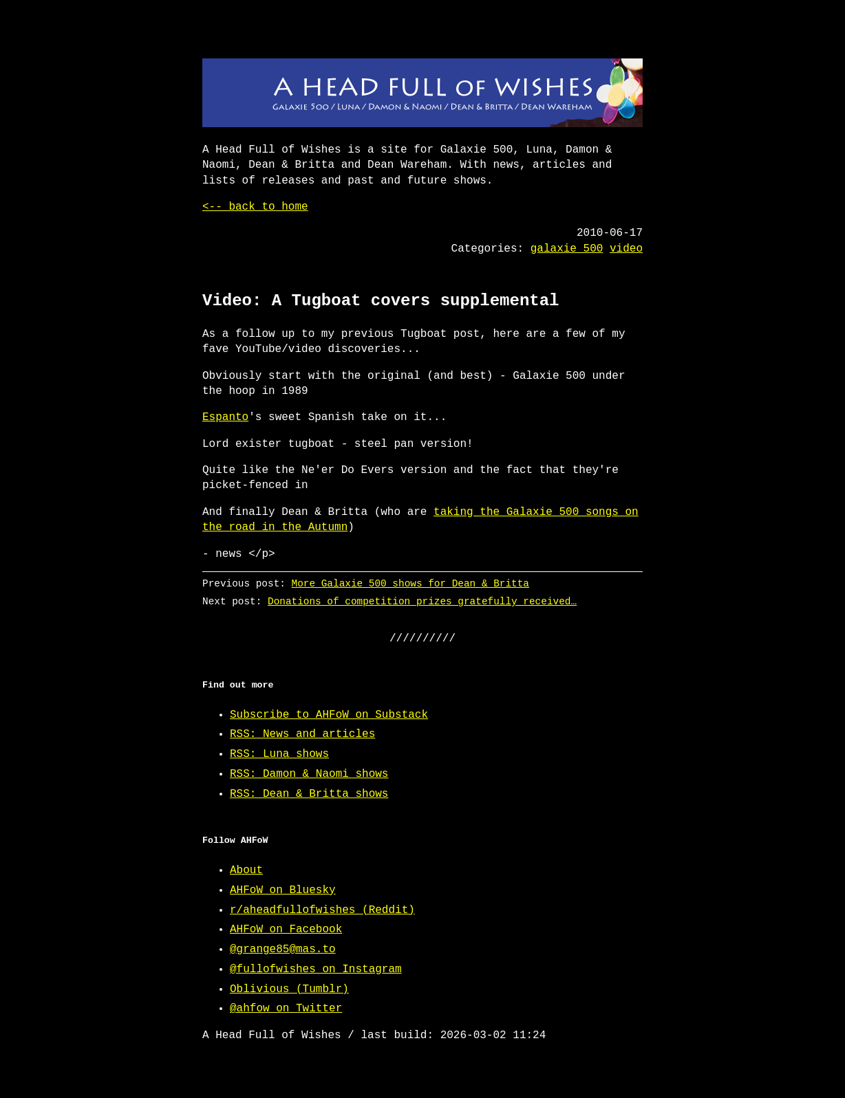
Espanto (225, 417)
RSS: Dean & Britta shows (309, 794)
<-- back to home (255, 207)
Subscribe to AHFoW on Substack (329, 715)
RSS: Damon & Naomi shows (309, 774)
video (626, 248)
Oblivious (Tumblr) (289, 989)
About (246, 870)
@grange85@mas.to (283, 949)
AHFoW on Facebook (286, 929)
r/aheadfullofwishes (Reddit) (322, 910)
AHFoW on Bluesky (283, 890)
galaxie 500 (567, 248)
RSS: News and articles (302, 734)
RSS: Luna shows (279, 754)
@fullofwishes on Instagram (316, 969)
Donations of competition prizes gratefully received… (422, 601)
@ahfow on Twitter (286, 1008)
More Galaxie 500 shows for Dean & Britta (410, 583)
